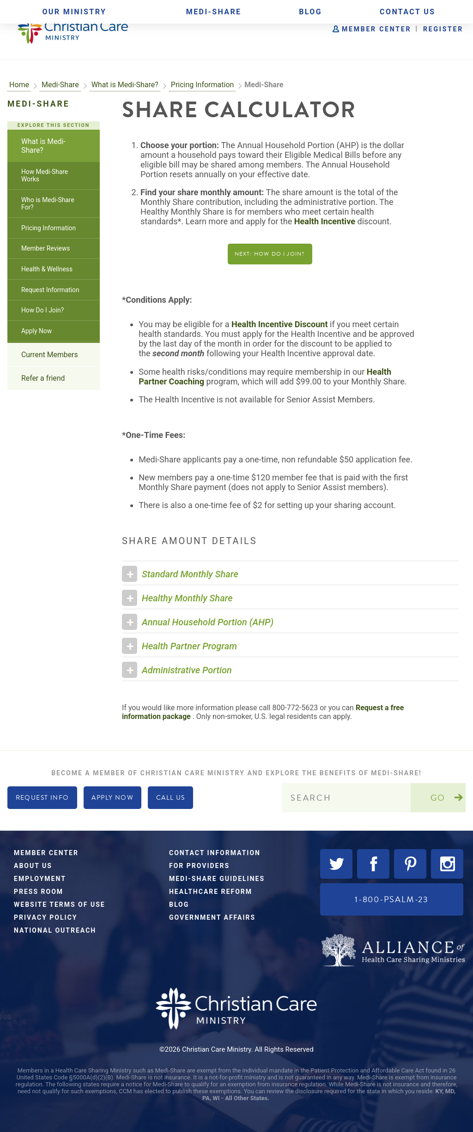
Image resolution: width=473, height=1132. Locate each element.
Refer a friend (43, 378)
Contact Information (215, 852)
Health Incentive (324, 221)
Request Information (50, 289)
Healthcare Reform (210, 891)
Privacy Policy (46, 917)
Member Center (376, 29)
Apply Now (36, 331)
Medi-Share (214, 11)
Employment (40, 878)
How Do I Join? (42, 310)
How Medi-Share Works (44, 175)
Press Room (38, 891)
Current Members (49, 354)
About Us (33, 865)
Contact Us (407, 11)
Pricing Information (202, 84)
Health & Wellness (47, 269)
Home (19, 84)
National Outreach (55, 930)
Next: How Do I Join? (270, 254)
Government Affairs (212, 917)
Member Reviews (45, 248)
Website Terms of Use (59, 904)
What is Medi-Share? (124, 84)
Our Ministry (74, 11)
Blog (310, 11)
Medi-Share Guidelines (217, 878)
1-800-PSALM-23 (392, 899)
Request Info (42, 798)
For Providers (199, 865)
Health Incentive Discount (279, 324)
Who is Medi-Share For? (47, 203)
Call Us (170, 798)
